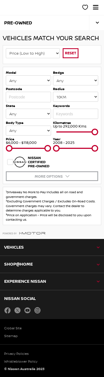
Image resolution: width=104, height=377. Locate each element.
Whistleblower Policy (20, 361)
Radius (59, 88)
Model (11, 72)
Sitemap (11, 335)
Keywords (61, 105)
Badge (58, 72)
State (10, 105)
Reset (70, 52)
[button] (95, 7)
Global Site (13, 328)
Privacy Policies (16, 353)
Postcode (14, 88)
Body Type (14, 122)
